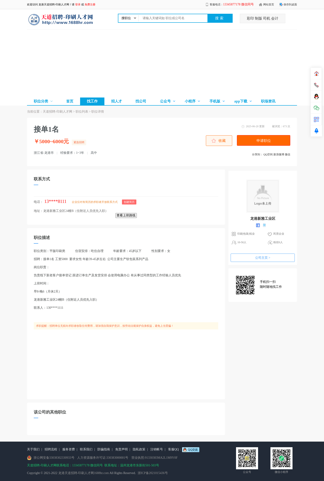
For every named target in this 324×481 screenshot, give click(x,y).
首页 (69, 101)
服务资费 (68, 449)
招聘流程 (51, 449)
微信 (287, 154)
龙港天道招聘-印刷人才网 (53, 4)
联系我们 (86, 449)
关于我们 (33, 449)
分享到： (257, 154)
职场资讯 (268, 101)
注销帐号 (156, 449)
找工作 (92, 101)
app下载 (240, 101)
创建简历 (129, 202)
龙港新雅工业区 (262, 218)
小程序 (190, 101)
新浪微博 (278, 154)
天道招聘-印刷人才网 (57, 111)
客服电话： (232, 4)
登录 (78, 4)
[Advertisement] (162, 63)
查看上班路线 (126, 215)
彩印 (250, 18)
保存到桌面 (290, 4)
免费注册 (90, 4)
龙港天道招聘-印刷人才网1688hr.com (83, 473)
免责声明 (121, 449)
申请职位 (263, 141)
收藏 (222, 141)
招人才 (116, 101)
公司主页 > (262, 257)
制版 (258, 18)
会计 (274, 18)
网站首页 (268, 4)
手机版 (214, 101)
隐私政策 (139, 449)
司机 (266, 18)
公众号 (165, 101)
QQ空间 (268, 154)
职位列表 (82, 111)
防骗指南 (103, 449)
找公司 (140, 101)
